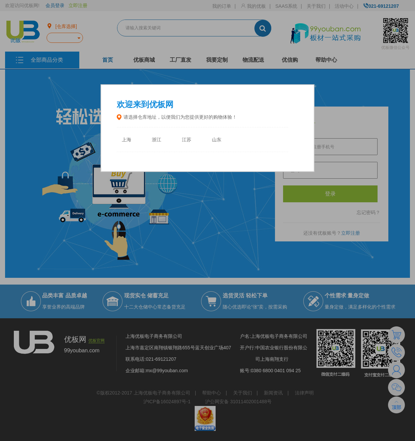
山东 (216, 139)
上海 (126, 139)
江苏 (186, 139)
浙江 (156, 139)
